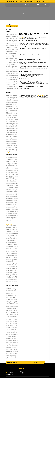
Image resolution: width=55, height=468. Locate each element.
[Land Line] (36, 4)
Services (21, 4)
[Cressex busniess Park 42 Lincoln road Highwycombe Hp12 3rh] (39, 370)
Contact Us (29, 4)
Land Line (38, 4)
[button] (7, 26)
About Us (26, 4)
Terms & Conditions (22, 372)
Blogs (23, 4)
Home (18, 4)
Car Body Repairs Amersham (23, 373)
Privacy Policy (21, 371)
